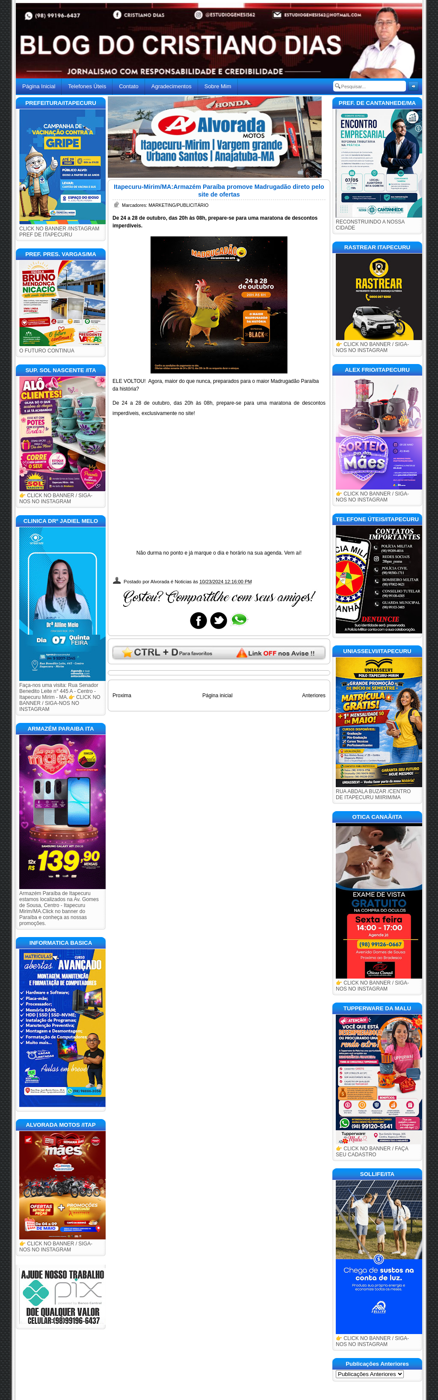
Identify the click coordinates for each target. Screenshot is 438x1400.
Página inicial (217, 696)
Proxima (121, 696)
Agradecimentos (171, 86)
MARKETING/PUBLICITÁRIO (178, 205)
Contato (129, 86)
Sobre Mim (217, 86)
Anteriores (314, 696)
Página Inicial (38, 86)
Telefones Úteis (87, 86)
